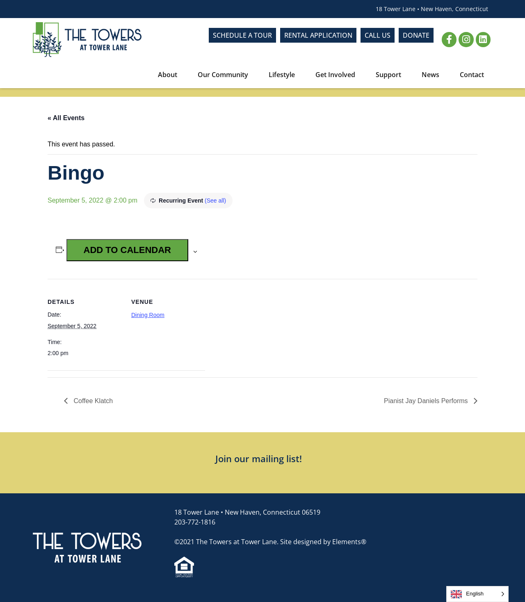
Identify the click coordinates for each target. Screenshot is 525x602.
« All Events (66, 117)
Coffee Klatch (92, 400)
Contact (472, 74)
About (169, 74)
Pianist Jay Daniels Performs (427, 400)
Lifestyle (284, 74)
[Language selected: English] (477, 594)
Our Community (225, 74)
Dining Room (147, 315)
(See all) (215, 200)
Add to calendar (127, 250)
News (432, 74)
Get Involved (337, 74)
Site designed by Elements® (323, 541)
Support (390, 74)
